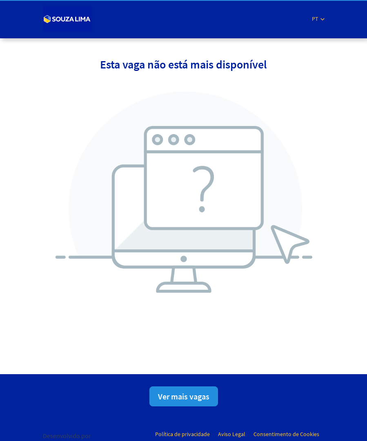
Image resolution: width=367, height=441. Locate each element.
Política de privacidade (182, 434)
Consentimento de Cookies (286, 434)
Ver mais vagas (183, 396)
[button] (318, 19)
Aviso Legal (231, 434)
